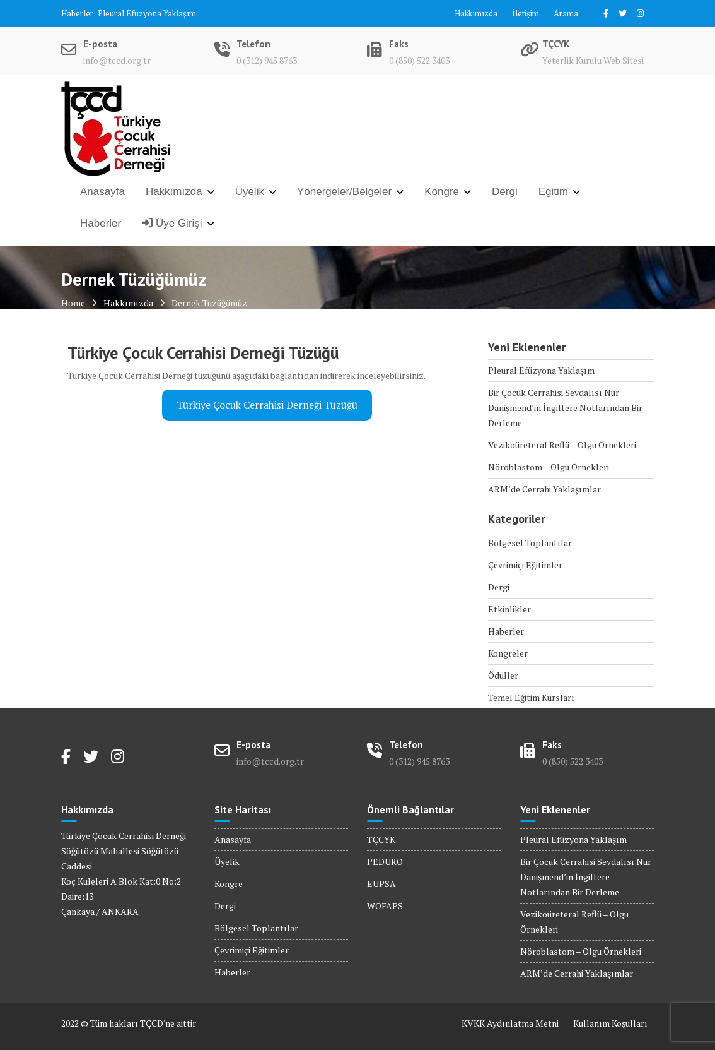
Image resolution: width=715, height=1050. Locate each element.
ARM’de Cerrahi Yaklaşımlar (544, 489)
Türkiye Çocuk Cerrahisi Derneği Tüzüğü (267, 405)
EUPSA (381, 884)
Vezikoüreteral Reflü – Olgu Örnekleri (562, 445)
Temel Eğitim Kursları (531, 697)
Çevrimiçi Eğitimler (525, 565)
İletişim (525, 13)
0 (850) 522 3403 (419, 60)
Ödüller (503, 675)
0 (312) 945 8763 (266, 60)
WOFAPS (385, 906)
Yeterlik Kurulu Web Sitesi (593, 60)
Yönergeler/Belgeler (344, 192)
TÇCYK (381, 839)
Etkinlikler (509, 609)
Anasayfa (102, 192)
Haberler (100, 223)
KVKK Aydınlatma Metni (510, 1023)
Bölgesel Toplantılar (530, 543)
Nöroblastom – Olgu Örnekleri (548, 467)
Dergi (505, 192)
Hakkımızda (476, 13)
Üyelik (249, 192)
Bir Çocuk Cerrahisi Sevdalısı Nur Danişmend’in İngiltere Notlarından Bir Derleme (565, 407)
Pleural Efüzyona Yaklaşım (147, 13)
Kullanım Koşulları (610, 1023)
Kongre (441, 192)
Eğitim (553, 192)
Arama (566, 13)
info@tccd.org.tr (117, 60)
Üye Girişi (172, 223)
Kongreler (508, 653)
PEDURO (385, 862)
